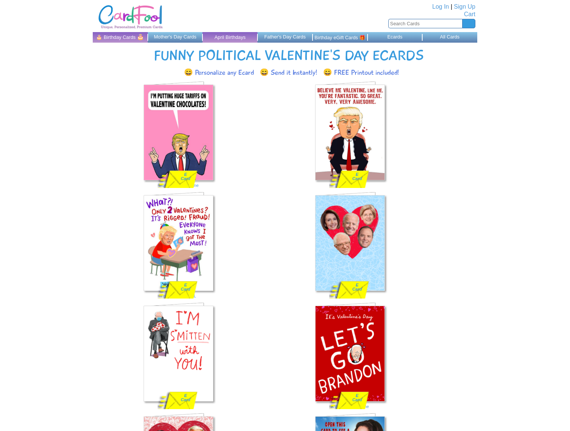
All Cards (450, 37)
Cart (469, 14)
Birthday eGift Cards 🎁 (339, 37)
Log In (440, 6)
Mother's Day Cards (175, 37)
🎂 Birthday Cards (120, 37)
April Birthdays (230, 37)
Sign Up (464, 6)
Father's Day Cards (285, 37)
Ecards (394, 37)
